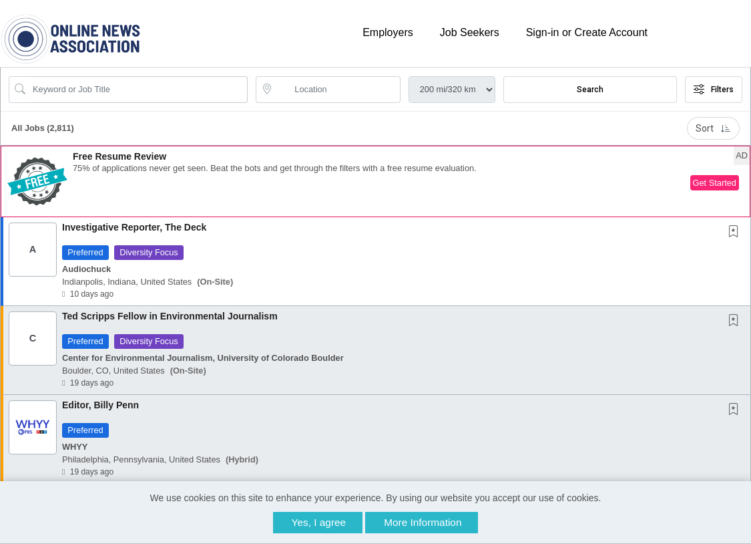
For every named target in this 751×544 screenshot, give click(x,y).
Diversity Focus (148, 252)
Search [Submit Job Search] (590, 89)
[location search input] (337, 89)
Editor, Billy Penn (100, 405)
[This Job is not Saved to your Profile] (736, 233)
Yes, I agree (319, 522)
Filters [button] (714, 90)
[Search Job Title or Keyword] (137, 89)
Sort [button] (713, 128)
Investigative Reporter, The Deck (134, 227)
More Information (422, 522)
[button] (375, 181)
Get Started (714, 183)
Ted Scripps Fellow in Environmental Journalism (170, 316)
